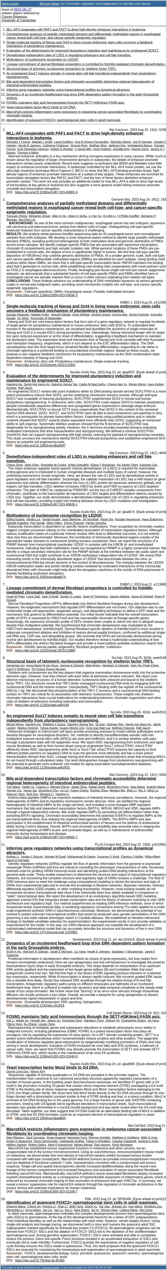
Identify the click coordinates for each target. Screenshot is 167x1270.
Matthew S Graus (54, 724)
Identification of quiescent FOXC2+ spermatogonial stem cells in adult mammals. (63, 120)
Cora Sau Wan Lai (98, 728)
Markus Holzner (27, 728)
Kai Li (68, 1210)
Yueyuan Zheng (16, 216)
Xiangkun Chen (94, 1020)
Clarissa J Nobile (132, 856)
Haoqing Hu (14, 384)
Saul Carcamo (35, 1137)
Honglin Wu (38, 1020)
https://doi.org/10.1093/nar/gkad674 (40, 577)
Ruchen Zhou (99, 790)
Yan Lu (58, 1210)
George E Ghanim (72, 665)
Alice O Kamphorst (60, 1144)
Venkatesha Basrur (140, 145)
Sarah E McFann (61, 951)
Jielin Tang (76, 1206)
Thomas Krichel (50, 1267)
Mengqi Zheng (59, 786)
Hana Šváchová (152, 519)
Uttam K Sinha (77, 216)
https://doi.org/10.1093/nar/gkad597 (40, 445)
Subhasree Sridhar (72, 1141)
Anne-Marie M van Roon (42, 665)
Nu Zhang (30, 1024)
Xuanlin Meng (156, 786)
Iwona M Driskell (142, 596)
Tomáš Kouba (51, 519)
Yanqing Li (62, 794)
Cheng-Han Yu (117, 384)
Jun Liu (47, 1210)
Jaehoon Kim (117, 145)
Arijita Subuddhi (78, 464)
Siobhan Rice (98, 145)
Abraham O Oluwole (115, 665)
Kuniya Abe (119, 314)
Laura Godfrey (63, 141)
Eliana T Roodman (102, 464)
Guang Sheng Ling (72, 728)
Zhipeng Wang (15, 1206)
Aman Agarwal (56, 1137)
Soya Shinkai (80, 314)
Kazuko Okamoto (17, 314)
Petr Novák (37, 523)
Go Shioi (22, 318)
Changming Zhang (133, 1020)
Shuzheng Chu (48, 790)
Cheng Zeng (14, 464)
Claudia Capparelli (124, 1141)
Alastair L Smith (42, 141)
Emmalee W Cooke (53, 464)
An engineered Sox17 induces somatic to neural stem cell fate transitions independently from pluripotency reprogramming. (75, 718)
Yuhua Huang (49, 728)
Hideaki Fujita (40, 314)
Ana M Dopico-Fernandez (91, 141)
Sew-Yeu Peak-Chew (144, 665)
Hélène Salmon (16, 1144)
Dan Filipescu (15, 1137)
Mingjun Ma (117, 790)
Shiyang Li (47, 794)
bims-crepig (10, 3)
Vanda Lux (33, 519)
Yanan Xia (30, 790)
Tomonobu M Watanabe (46, 318)
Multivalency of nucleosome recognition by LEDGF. (42, 59)
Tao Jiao (104, 1206)
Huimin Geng (140, 149)
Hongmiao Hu (15, 665)
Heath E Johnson (98, 951)
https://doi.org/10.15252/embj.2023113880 (45, 650)
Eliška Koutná (15, 519)
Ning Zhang (81, 1210)
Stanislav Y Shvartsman (127, 951)
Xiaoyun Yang (15, 794)
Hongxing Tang (72, 1020)
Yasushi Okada (60, 314)
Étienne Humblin (99, 1137)
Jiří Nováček (90, 519)
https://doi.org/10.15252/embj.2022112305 (45, 365)
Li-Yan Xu (95, 216)
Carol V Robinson (18, 669)
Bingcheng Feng (118, 786)
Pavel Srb (106, 519)
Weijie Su (22, 1020)
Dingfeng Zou (153, 1206)
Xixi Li (10, 1020)
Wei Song (146, 1210)
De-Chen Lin (27, 219)
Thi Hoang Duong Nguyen (48, 669)
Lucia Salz (33, 596)
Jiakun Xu (53, 1020)
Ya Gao (100, 724)
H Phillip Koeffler (128, 216)
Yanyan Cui (13, 790)
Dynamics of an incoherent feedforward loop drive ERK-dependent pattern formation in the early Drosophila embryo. (85, 945)
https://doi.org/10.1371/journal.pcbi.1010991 (46, 932)
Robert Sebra (37, 1144)
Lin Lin (64, 790)
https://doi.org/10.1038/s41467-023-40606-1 (46, 504)
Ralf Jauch (25, 388)
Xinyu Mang (33, 1210)
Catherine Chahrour (56, 145)
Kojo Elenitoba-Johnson (33, 149)
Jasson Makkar (120, 596)
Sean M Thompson (95, 596)
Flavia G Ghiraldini (98, 1141)
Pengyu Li (49, 1206)
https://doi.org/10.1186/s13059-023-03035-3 (46, 295)
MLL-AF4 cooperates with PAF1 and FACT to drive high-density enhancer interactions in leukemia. (76, 29)
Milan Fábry (54, 523)
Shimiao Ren (115, 724)
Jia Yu (95, 1210)
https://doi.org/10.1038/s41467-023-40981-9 (46, 192)
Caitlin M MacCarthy (92, 384)
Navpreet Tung (77, 1137)
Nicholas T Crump (18, 141)
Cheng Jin (33, 1206)
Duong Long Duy (17, 1071)
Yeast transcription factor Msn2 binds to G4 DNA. (41, 107)
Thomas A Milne (27, 152)
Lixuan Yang (46, 1024)
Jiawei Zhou (79, 786)
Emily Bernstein (122, 1144)
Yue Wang (13, 786)
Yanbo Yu (28, 786)
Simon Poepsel (74, 523)
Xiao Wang (137, 786)
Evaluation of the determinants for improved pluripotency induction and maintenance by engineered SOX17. (82, 50)
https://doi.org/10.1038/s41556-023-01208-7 (46, 1191)
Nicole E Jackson (29, 145)
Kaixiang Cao (148, 464)
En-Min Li (109, 216)
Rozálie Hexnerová (127, 519)
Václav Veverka (96, 523)
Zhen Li (132, 790)
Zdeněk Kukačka (17, 523)
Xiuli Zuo (32, 794)
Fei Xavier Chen (127, 464)
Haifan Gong (97, 786)
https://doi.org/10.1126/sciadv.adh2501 (42, 767)
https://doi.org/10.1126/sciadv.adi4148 (42, 705)
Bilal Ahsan (93, 665)
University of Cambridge (19, 20)
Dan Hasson (102, 1144)
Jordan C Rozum (32, 856)
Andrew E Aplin (148, 1141)
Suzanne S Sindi (108, 856)
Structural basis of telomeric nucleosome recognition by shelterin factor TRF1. (61, 69)
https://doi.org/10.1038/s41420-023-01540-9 (46, 1056)
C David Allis (83, 149)
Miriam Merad (83, 1144)
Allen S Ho (59, 216)
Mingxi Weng (137, 384)
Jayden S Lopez (70, 596)
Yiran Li (62, 1206)
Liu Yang (79, 951)
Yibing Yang (14, 1024)
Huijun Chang (79, 790)
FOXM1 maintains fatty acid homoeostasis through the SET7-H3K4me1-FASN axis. (65, 102)
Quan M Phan (15, 596)
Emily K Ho (13, 951)
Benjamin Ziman (39, 216)
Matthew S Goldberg (125, 1137)
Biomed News (50, 3)
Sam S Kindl (50, 596)
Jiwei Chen (31, 464)
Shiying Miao (109, 1210)
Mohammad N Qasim (81, 856)
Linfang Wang (128, 1210)
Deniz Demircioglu (46, 1141)
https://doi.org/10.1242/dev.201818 (39, 1005)
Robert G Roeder (62, 149)
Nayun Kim (37, 1071)
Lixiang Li (42, 786)
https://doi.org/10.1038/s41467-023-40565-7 (46, 837)
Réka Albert (152, 856)
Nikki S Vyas (149, 1137)
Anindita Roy (121, 149)
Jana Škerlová (71, 519)
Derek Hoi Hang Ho (37, 384)
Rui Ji (142, 790)
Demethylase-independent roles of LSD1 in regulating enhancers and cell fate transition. (69, 55)
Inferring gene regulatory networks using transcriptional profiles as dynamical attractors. (68, 90)
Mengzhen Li (14, 1210)
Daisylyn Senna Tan (64, 384)
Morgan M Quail (55, 856)
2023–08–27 (22, 9)
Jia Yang (153, 1020)
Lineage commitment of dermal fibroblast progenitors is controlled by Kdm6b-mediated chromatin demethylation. (86, 64)
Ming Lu (153, 790)
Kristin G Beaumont (19, 1141)
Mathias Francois (123, 728)
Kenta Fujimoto (139, 314)
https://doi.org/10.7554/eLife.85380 (40, 1260)
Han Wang (135, 1206)
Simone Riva (78, 145)
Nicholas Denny (120, 141)
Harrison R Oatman (35, 951)
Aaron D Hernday (17, 860)
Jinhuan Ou (119, 1206)
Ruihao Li (12, 856)
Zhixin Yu (91, 1206)
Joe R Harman (142, 141)
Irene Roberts (102, 149)
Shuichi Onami (100, 314)
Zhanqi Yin (113, 1020)
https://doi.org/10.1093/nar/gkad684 (40, 1118)
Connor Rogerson (14, 16)
